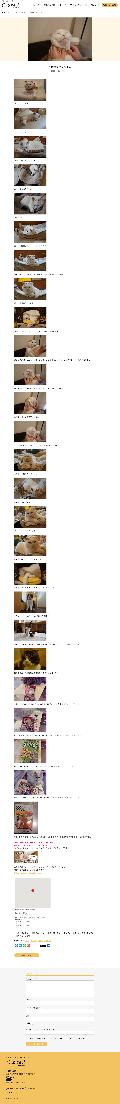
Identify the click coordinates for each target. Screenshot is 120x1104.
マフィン (64, 71)
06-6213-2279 (109, 5)
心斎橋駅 (40, 941)
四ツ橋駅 (33, 941)
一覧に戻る (26, 955)
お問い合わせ (95, 5)
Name (28, 999)
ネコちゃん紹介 (36, 5)
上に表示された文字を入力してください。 (42, 1029)
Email (28, 1008)
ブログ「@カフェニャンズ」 (79, 5)
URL (27, 1016)
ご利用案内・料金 (49, 5)
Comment (30, 979)
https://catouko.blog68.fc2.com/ (29, 873)
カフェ (27, 941)
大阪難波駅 (47, 941)
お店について (62, 5)
